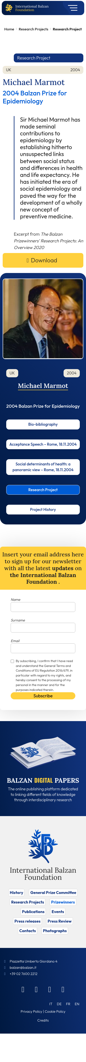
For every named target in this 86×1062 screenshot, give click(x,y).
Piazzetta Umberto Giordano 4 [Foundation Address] (33, 961)
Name (15, 599)
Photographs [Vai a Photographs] (55, 930)
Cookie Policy (55, 1011)
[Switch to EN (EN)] (77, 1004)
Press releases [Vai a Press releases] (27, 921)
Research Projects (33, 29)
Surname (18, 620)
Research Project (43, 489)
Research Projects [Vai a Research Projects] (27, 902)
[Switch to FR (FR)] (68, 1004)
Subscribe (42, 695)
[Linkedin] (36, 989)
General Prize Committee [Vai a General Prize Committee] (53, 892)
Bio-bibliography (43, 424)
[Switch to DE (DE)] (59, 1004)
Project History (43, 509)
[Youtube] (63, 989)
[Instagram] (50, 989)
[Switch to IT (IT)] (51, 1004)
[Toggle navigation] (71, 8)
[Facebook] (23, 989)
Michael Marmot (43, 386)
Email (15, 641)
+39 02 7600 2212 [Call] (23, 973)
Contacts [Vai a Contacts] (27, 930)
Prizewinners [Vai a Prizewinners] (63, 902)
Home (9, 29)
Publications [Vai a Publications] (33, 911)
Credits (43, 1020)
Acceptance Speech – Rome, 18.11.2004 (43, 444)
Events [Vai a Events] (58, 911)
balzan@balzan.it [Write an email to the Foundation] (23, 967)
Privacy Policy (31, 1011)
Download (44, 260)
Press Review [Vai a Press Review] (60, 921)
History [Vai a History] (16, 892)
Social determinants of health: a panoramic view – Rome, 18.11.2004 (43, 466)
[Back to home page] (10, 8)
